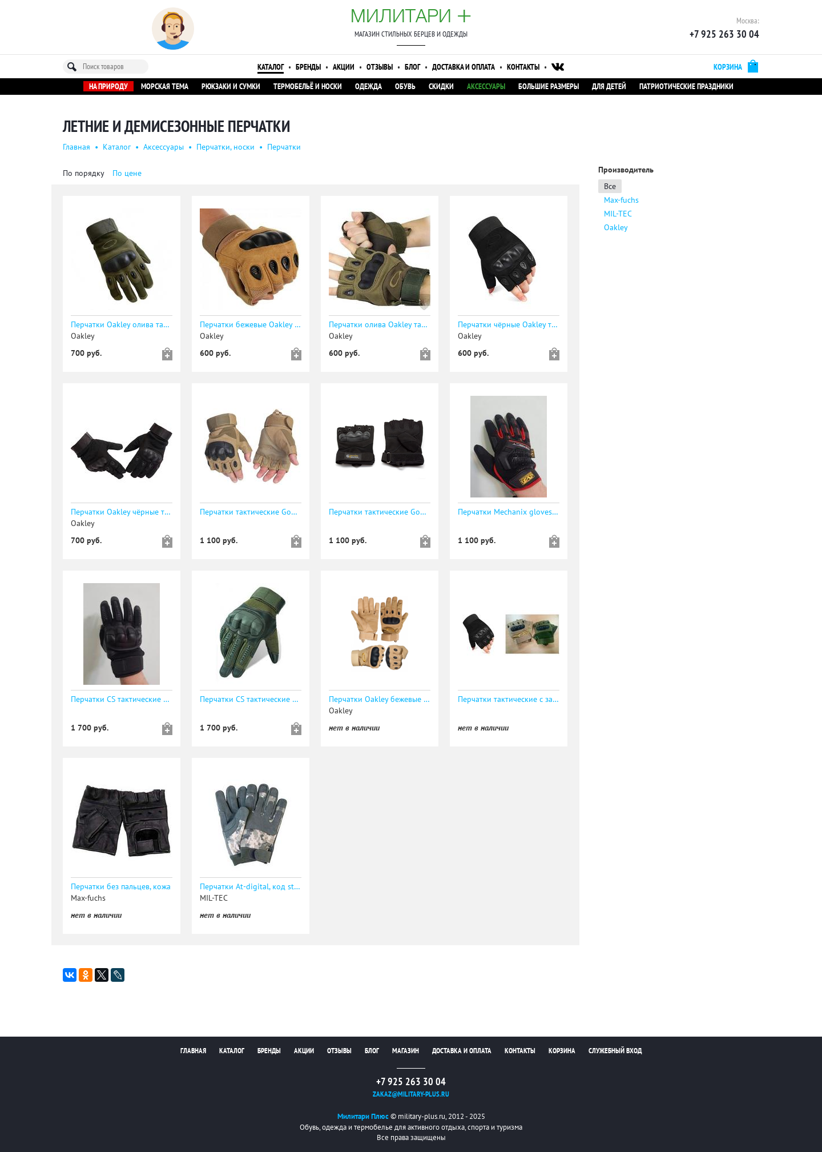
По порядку (83, 173)
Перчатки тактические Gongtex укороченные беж (250, 512)
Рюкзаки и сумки (231, 86)
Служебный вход (615, 1050)
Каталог (270, 67)
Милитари (411, 15)
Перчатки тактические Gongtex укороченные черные (379, 512)
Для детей (609, 86)
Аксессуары (486, 86)
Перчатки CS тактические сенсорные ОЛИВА (250, 699)
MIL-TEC (618, 213)
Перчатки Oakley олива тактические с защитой (121, 324)
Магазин (405, 1050)
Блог (412, 67)
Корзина (562, 1050)
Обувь (405, 86)
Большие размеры (548, 86)
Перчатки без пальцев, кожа (121, 886)
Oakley (616, 227)
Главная (76, 147)
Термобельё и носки (307, 86)
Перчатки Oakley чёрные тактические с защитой (121, 512)
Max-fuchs (621, 200)
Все (610, 186)
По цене (127, 173)
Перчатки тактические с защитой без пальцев (508, 699)
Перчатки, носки (225, 147)
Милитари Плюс (363, 1116)
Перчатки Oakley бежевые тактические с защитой (379, 699)
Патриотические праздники (686, 86)
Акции (343, 67)
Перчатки (284, 147)
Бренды (308, 67)
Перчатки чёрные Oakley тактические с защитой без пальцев (508, 324)
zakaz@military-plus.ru (411, 1094)
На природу (108, 86)
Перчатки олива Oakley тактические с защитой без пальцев (379, 324)
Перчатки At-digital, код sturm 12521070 (250, 886)
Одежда (368, 86)
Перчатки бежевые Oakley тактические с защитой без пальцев (250, 324)
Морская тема (164, 86)
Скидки (441, 86)
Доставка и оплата (463, 67)
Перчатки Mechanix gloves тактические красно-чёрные (508, 512)
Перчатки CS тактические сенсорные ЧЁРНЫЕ (121, 699)
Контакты (523, 67)
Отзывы (379, 67)
